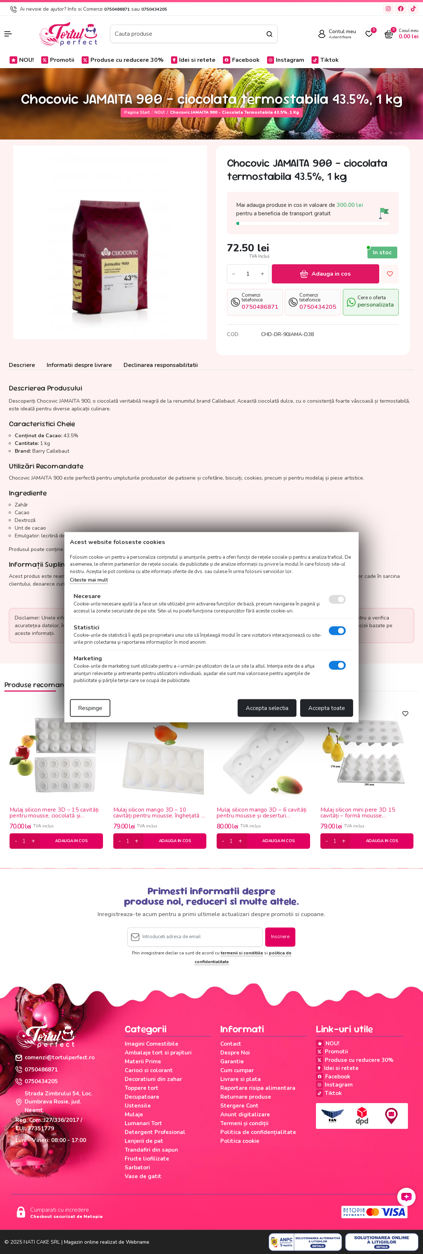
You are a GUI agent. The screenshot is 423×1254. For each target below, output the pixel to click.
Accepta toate (326, 708)
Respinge (90, 708)
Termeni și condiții (244, 1123)
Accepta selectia (267, 708)
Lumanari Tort (143, 1123)
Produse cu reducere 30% (123, 60)
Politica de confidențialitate (258, 1132)
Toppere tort (142, 1088)
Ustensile (138, 1105)
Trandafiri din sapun (151, 1150)
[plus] (33, 841)
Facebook (241, 60)
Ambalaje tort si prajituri (158, 1052)
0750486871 (117, 9)
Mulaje (134, 1114)
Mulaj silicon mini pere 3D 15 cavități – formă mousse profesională (357, 813)
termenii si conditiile (242, 953)
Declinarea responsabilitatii (161, 365)
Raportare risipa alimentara (257, 1088)
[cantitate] (24, 841)
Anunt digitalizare (245, 1114)
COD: (233, 334)
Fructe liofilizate (147, 1158)
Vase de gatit (143, 1176)
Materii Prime (143, 1061)
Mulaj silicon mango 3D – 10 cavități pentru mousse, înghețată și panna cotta (159, 813)
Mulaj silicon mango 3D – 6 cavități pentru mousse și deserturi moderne (262, 813)
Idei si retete (193, 60)
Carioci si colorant (149, 1070)
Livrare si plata (240, 1079)
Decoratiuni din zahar (153, 1079)
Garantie (232, 1061)
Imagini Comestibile (151, 1044)
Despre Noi (235, 1052)
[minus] (16, 841)
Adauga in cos (325, 274)
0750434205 (154, 9)
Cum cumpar (237, 1070)
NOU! (22, 60)
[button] (17, 33)
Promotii (57, 60)
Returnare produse (245, 1097)
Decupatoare (142, 1097)
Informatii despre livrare (79, 365)
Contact (230, 1044)
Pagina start (137, 112)
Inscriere (280, 936)
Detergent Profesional (155, 1132)
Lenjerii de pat (144, 1141)
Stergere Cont (239, 1105)
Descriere (22, 365)
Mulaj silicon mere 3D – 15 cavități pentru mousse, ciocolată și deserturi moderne (54, 813)
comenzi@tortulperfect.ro (55, 1057)
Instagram (285, 60)
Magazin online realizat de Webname (106, 1242)
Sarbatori (137, 1167)
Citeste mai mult (89, 579)
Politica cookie (239, 1141)
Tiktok (325, 60)
